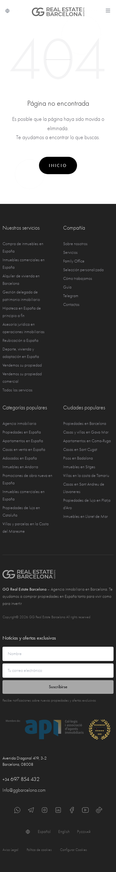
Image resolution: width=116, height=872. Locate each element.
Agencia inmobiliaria (19, 423)
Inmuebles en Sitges (79, 466)
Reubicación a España (20, 340)
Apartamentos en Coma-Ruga (87, 440)
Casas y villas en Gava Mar (86, 432)
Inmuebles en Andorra (20, 466)
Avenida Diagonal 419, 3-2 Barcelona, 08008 (24, 761)
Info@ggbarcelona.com (23, 790)
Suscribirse (58, 686)
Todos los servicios (17, 390)
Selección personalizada (83, 269)
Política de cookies (39, 850)
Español (44, 831)
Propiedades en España (21, 432)
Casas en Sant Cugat (80, 449)
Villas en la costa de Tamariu (86, 475)
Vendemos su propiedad (22, 365)
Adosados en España (19, 458)
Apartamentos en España (22, 440)
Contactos (71, 304)
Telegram (70, 295)
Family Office (73, 261)
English (64, 831)
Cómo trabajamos (77, 278)
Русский (84, 831)
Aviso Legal (10, 850)
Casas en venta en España (23, 449)
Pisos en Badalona (78, 458)
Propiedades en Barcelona (84, 423)
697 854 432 (21, 779)
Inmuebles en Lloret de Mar (85, 516)
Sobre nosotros (75, 243)
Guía (67, 287)
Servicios (70, 252)
